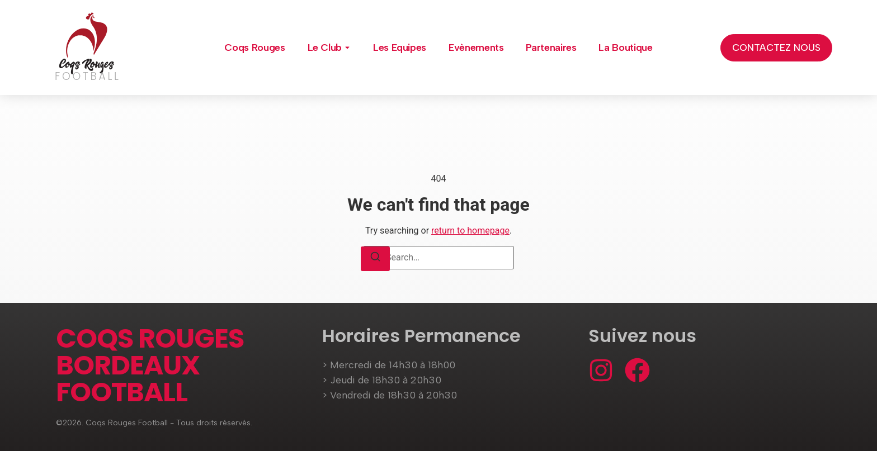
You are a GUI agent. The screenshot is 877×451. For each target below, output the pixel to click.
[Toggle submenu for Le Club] (346, 47)
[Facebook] (637, 370)
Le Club (325, 47)
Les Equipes (399, 47)
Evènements (476, 47)
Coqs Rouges (254, 47)
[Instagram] (601, 370)
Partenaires (551, 47)
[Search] (375, 258)
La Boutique (625, 47)
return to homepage (470, 230)
